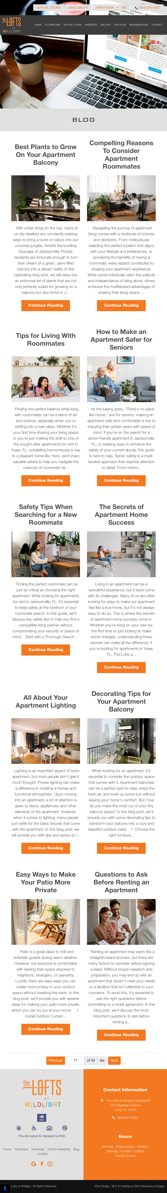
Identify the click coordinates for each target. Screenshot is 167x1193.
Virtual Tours (49, 8)
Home (38, 25)
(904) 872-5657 (147, 8)
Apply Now (105, 8)
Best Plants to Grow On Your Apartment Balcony (46, 155)
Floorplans (52, 25)
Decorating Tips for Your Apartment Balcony (121, 702)
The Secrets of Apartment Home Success (121, 515)
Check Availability (58, 1149)
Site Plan (120, 25)
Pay (124, 8)
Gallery (105, 25)
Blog (76, 1149)
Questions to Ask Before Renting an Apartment (121, 883)
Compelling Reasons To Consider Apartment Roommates (121, 155)
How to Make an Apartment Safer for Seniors (121, 340)
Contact (157, 25)
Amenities (91, 25)
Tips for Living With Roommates (46, 340)
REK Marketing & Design (149, 1186)
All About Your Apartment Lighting (46, 702)
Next (114, 1060)
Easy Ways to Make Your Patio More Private (46, 883)
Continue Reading (45, 305)
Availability (78, 8)
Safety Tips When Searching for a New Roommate (46, 515)
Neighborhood (138, 25)
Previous (55, 1060)
